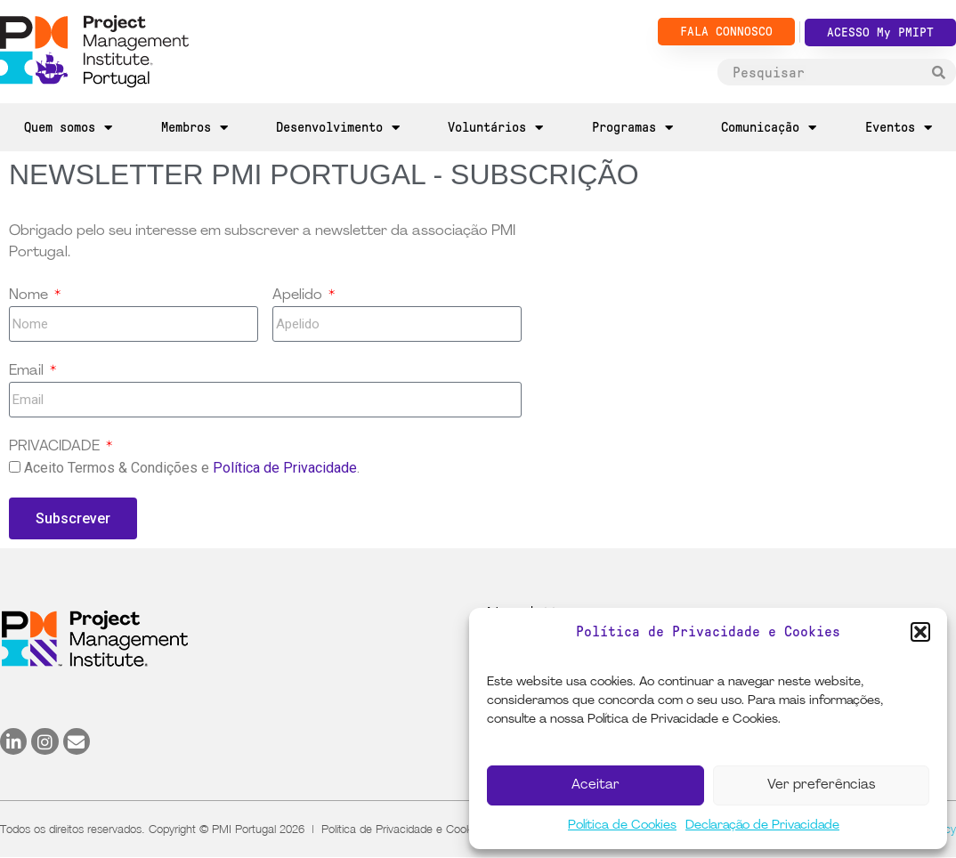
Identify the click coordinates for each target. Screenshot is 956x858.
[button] (920, 632)
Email (28, 371)
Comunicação (768, 127)
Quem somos (68, 127)
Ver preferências (821, 785)
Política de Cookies (622, 825)
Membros (194, 127)
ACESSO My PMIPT (880, 32)
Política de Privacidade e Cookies (403, 829)
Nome (30, 295)
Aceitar (595, 785)
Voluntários (495, 127)
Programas (632, 127)
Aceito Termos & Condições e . (192, 467)
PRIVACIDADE (56, 447)
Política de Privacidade (285, 467)
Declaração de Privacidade (762, 825)
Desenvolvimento (338, 127)
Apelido (299, 295)
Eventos (898, 127)
